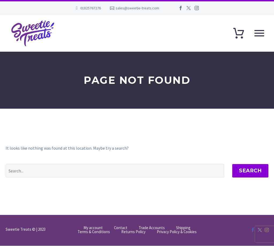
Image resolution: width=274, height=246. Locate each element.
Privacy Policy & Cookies (177, 232)
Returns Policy (133, 232)
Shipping (183, 228)
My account (93, 228)
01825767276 (90, 8)
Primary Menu (259, 33)
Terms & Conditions (94, 232)
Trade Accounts (152, 228)
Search (250, 171)
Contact (120, 228)
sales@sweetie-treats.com (137, 8)
